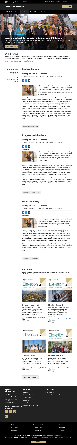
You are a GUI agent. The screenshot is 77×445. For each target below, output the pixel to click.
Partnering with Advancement (52, 394)
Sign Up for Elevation (11, 46)
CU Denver (26, 392)
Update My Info (27, 402)
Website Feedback (38, 424)
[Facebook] (7, 414)
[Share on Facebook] (23, 80)
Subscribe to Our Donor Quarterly (31, 405)
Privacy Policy (14, 427)
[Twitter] (11, 414)
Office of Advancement (14, 7)
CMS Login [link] (38, 441)
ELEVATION (9, 12)
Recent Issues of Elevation (12, 80)
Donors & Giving (12, 77)
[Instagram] (15, 414)
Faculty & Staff (34, 12)
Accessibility (62, 427)
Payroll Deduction (49, 392)
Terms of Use (38, 427)
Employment (38, 430)
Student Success (12, 69)
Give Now (62, 430)
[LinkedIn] (7, 418)
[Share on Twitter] (26, 80)
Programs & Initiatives (14, 73)
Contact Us (26, 400)
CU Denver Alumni (28, 394)
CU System (62, 424)
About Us (44, 12)
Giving (17, 12)
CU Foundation (27, 397)
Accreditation (14, 430)
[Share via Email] (29, 80)
